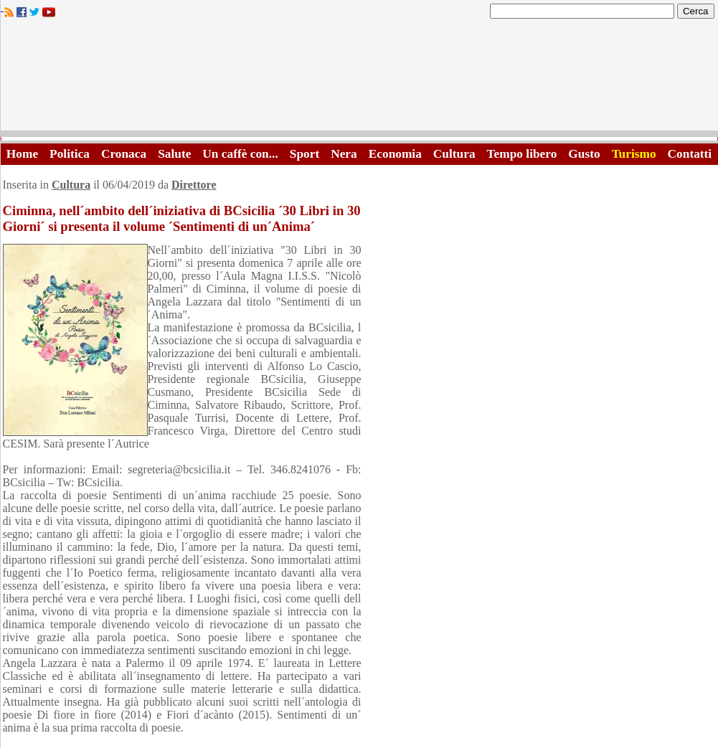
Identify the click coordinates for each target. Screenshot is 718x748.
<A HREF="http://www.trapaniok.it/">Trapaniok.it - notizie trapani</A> (359, 78)
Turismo (634, 154)
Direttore (193, 185)
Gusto (584, 154)
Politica (69, 154)
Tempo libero (522, 154)
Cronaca (123, 154)
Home (22, 154)
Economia (395, 154)
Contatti (690, 154)
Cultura (454, 154)
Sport (304, 154)
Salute (174, 154)
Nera (344, 154)
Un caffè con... (240, 154)
